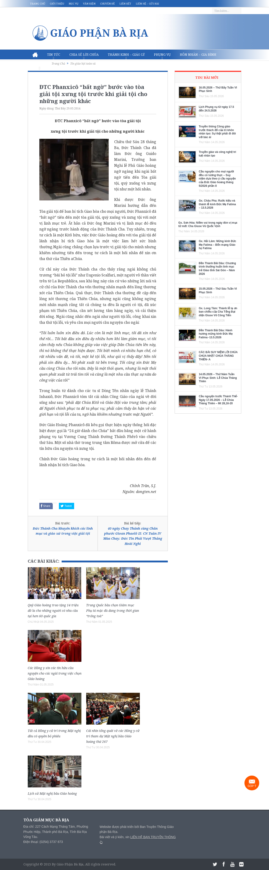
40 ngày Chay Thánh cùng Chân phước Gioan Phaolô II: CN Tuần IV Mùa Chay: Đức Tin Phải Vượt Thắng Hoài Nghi (132, 536)
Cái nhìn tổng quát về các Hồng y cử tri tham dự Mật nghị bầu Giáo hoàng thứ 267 (112, 736)
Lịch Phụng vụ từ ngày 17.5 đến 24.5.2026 (216, 108)
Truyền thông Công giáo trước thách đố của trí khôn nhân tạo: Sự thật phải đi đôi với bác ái (217, 132)
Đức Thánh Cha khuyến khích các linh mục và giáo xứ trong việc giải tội (63, 531)
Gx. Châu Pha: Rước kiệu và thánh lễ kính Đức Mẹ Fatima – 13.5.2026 (217, 204)
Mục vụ (73, 3)
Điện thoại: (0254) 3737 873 (43, 842)
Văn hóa (39, 64)
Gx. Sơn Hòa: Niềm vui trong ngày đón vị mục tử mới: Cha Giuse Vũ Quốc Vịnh (207, 224)
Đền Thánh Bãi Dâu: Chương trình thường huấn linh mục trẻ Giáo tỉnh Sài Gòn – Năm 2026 (217, 269)
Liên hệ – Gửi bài (147, 3)
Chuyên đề (107, 3)
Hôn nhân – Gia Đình (198, 54)
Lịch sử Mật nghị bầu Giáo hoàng (52, 793)
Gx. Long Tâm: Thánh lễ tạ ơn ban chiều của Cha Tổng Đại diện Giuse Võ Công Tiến (218, 312)
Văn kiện (89, 3)
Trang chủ (37, 3)
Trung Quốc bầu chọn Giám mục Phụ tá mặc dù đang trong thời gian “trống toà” (112, 610)
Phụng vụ (162, 54)
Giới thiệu (57, 3)
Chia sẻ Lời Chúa (84, 54)
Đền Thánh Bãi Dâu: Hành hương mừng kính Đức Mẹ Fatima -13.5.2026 (216, 334)
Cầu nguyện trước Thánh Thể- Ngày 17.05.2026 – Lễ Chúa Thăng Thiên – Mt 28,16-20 (218, 400)
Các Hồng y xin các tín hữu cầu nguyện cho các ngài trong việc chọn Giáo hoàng (54, 673)
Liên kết (125, 3)
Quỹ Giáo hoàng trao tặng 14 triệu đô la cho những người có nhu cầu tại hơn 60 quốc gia (53, 610)
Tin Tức (53, 54)
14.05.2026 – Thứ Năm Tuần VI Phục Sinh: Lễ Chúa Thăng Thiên (218, 378)
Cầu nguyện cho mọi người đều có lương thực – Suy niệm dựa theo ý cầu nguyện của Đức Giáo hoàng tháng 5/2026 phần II (217, 178)
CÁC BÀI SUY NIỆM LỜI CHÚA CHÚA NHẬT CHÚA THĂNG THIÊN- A (218, 356)
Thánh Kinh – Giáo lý (126, 54)
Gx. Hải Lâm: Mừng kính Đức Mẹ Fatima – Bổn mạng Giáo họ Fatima (217, 245)
